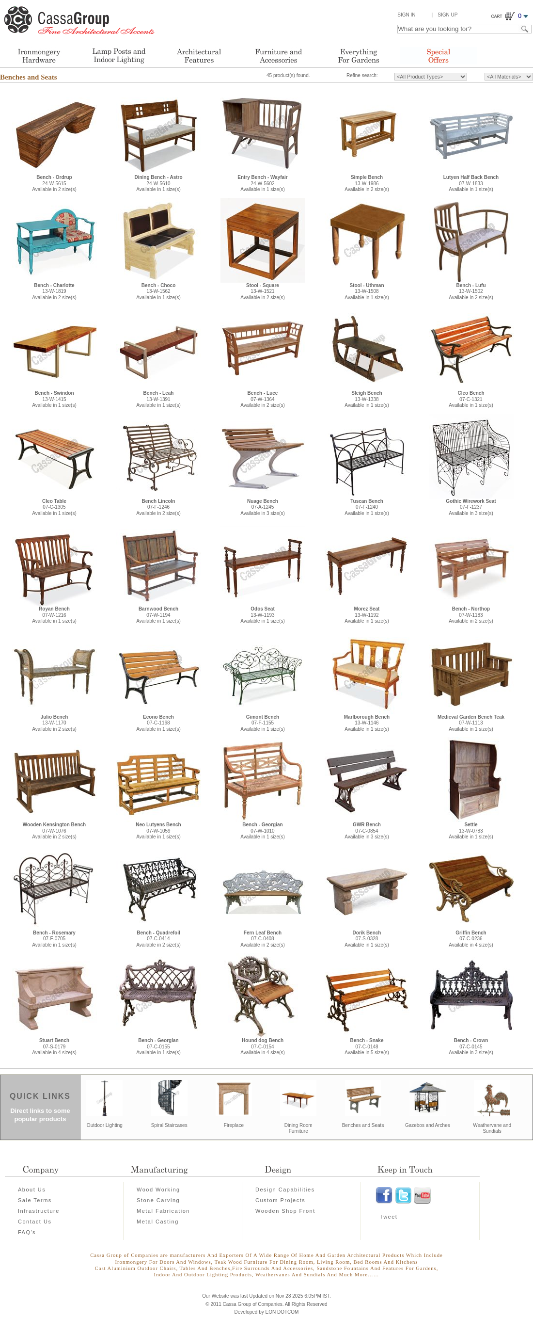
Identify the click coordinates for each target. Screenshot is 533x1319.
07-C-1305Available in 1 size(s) (54, 507)
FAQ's (27, 1232)
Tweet (389, 1217)
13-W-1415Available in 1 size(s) (54, 399)
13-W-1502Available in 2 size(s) (471, 291)
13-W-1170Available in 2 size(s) (54, 723)
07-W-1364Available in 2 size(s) (262, 399)
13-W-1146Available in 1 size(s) (367, 723)
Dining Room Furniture (298, 1128)
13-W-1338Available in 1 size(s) (367, 399)
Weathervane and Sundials (492, 1128)
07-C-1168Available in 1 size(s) (158, 723)
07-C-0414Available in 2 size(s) (158, 939)
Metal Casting (158, 1221)
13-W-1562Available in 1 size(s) (158, 291)
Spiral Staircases (169, 1125)
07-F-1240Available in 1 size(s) (367, 507)
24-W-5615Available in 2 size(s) (54, 183)
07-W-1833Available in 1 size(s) (471, 183)
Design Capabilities (285, 1189)
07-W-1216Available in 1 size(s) (54, 615)
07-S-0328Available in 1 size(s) (367, 939)
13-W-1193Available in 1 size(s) (262, 615)
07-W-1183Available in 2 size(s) (471, 615)
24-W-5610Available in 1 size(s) (158, 183)
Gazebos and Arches (427, 1125)
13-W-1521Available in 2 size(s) (262, 291)
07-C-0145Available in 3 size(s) (471, 1046)
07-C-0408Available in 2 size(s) (262, 939)
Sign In (406, 14)
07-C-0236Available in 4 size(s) (471, 939)
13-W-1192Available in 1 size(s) (367, 615)
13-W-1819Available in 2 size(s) (54, 291)
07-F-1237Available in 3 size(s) (471, 507)
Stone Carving (158, 1200)
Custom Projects (280, 1200)
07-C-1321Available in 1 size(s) (471, 399)
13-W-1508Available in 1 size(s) (367, 291)
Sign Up (447, 14)
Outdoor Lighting (105, 1125)
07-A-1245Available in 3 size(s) (262, 507)
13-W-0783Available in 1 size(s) (471, 830)
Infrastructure (39, 1211)
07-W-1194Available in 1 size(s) (158, 615)
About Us (32, 1189)
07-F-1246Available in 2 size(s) (158, 507)
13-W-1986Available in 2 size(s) (367, 183)
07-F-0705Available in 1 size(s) (54, 939)
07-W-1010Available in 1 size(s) (262, 830)
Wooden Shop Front (285, 1211)
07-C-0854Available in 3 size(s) (367, 830)
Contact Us (34, 1221)
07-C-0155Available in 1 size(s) (158, 1046)
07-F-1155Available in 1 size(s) (262, 723)
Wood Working (158, 1189)
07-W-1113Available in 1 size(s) (471, 723)
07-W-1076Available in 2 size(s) (54, 830)
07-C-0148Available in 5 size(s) (367, 1046)
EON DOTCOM (282, 1312)
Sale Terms (35, 1200)
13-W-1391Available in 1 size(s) (158, 399)
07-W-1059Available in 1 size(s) (158, 830)
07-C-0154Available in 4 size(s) (262, 1046)
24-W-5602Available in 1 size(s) (262, 183)
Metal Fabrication (163, 1211)
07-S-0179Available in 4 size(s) (54, 1046)
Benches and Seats (28, 77)
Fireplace (234, 1125)
